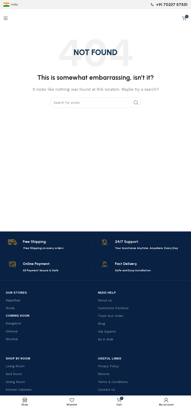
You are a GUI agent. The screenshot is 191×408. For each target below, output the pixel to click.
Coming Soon (17, 315)
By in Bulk (105, 339)
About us (105, 300)
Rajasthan (13, 300)
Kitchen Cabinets (19, 389)
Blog (101, 323)
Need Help (107, 292)
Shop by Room (18, 358)
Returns (104, 374)
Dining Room (15, 382)
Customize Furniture (113, 308)
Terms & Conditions (113, 382)
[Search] (95, 102)
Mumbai (12, 339)
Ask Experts (107, 331)
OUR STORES (16, 292)
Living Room (15, 366)
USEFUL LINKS (109, 358)
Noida (10, 308)
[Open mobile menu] (5, 18)
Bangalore (13, 323)
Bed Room (14, 374)
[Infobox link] (49, 244)
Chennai (12, 331)
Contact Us (106, 389)
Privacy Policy (108, 366)
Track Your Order (110, 316)
